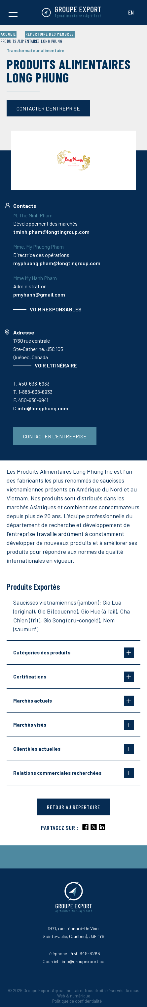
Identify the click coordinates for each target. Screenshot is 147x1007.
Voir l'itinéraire (56, 365)
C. (40, 408)
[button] (13, 12)
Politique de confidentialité (77, 1001)
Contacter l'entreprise (48, 108)
